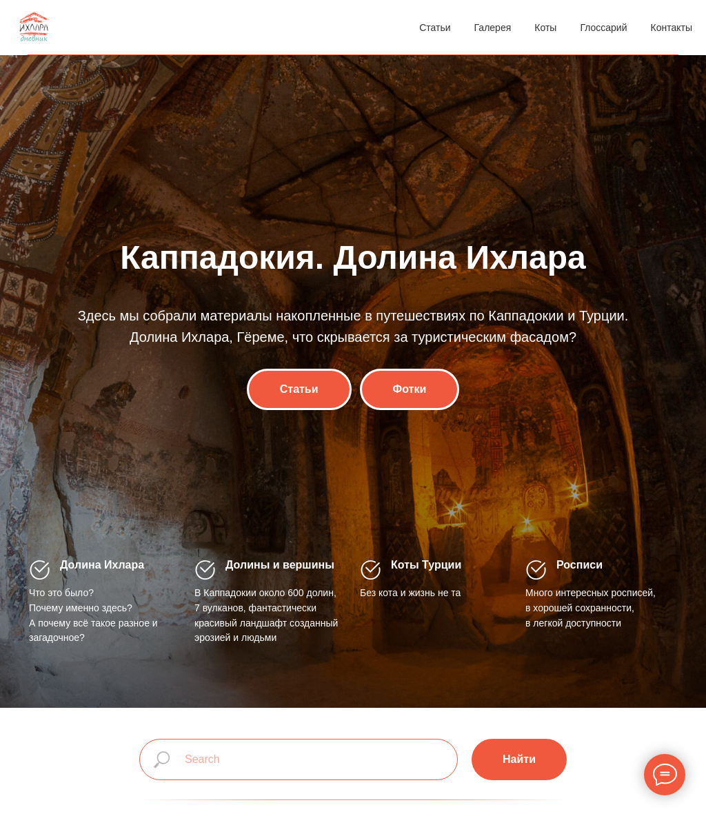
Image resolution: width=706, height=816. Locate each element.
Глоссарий (603, 27)
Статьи (434, 27)
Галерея (493, 27)
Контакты (671, 27)
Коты (545, 27)
